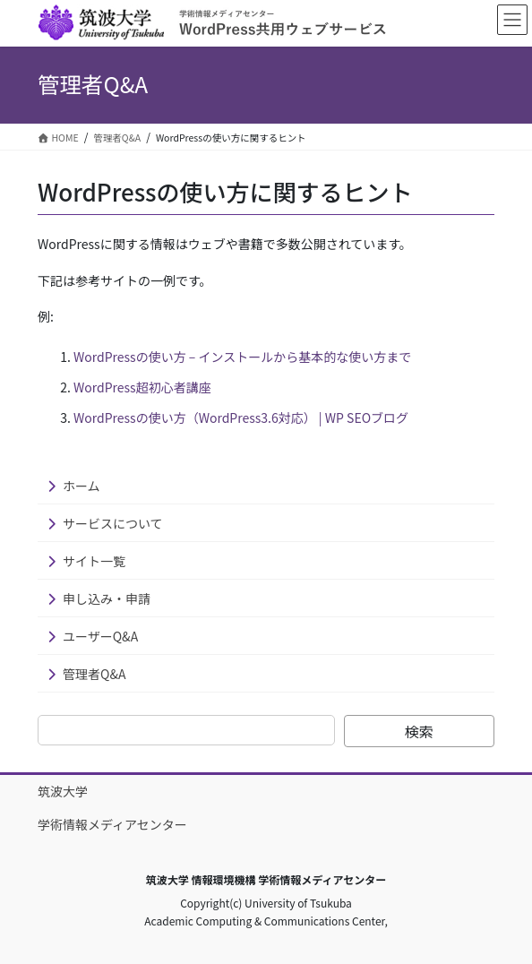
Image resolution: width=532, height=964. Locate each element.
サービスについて (113, 523)
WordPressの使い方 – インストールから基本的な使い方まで (242, 357)
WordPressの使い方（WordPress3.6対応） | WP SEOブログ (240, 417)
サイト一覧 (94, 561)
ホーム (81, 486)
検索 (419, 731)
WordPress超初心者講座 (142, 387)
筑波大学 (63, 791)
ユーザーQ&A (100, 636)
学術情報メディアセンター (112, 824)
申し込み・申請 (106, 598)
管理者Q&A (94, 674)
